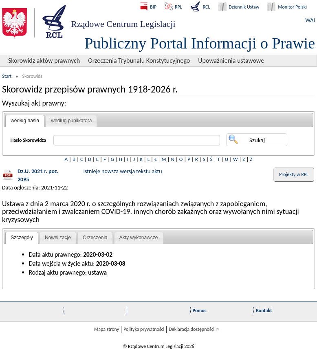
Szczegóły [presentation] (22, 237)
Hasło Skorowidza (28, 140)
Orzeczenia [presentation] (95, 237)
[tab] (24, 121)
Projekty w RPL (293, 174)
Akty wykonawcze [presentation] (138, 237)
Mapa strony (106, 329)
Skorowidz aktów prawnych (44, 60)
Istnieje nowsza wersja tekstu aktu (123, 171)
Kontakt (264, 310)
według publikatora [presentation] (71, 120)
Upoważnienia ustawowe (231, 60)
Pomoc (200, 310)
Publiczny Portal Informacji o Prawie (199, 43)
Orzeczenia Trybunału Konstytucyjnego (139, 60)
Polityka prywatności (143, 329)
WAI (310, 20)
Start (6, 76)
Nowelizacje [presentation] (58, 237)
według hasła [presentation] (25, 120)
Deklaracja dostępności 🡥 (194, 329)
